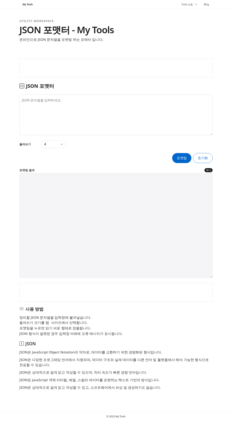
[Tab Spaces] (53, 144)
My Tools (27, 4)
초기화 (203, 158)
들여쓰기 (25, 144)
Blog (206, 4)
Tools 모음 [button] (190, 4)
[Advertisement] (116, 68)
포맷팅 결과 (27, 170)
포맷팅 (182, 158)
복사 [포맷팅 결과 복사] (208, 170)
